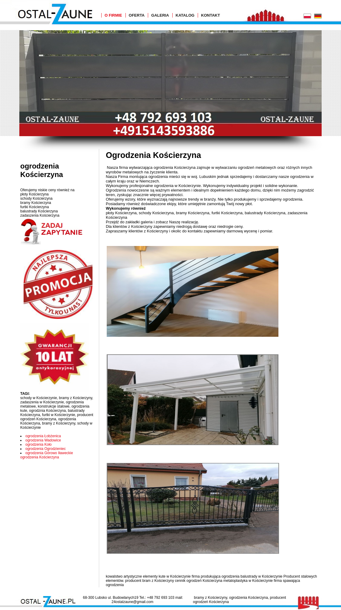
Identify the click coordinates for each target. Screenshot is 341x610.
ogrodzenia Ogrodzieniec (45, 449)
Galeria (160, 15)
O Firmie (113, 15)
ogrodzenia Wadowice (43, 440)
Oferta (137, 15)
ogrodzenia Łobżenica (43, 436)
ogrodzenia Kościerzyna (39, 457)
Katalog (185, 15)
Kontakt (210, 15)
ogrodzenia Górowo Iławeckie (49, 453)
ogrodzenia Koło (38, 444)
